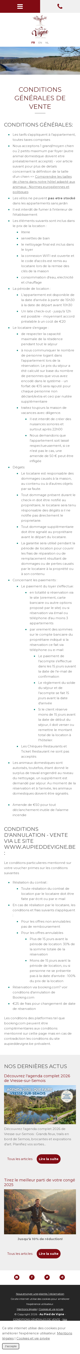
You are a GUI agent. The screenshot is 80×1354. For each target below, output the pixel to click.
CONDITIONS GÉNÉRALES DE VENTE (36, 1319)
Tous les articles (19, 1159)
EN (40, 42)
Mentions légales (27, 1309)
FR (33, 42)
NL (47, 42)
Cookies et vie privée (51, 1309)
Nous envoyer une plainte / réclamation (40, 1293)
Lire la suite (48, 1159)
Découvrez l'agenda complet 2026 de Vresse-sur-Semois (37, 1078)
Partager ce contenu (62, 1277)
